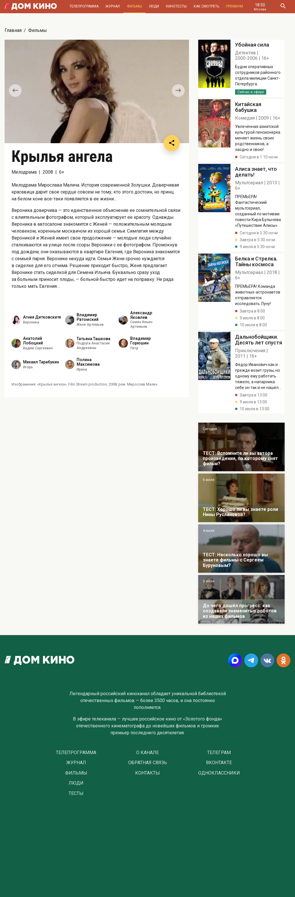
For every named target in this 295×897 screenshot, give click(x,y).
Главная (13, 30)
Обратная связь (147, 762)
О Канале (147, 752)
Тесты (76, 793)
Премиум (234, 6)
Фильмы (134, 6)
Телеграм (219, 752)
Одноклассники (219, 773)
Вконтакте (219, 762)
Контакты (147, 773)
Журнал (112, 6)
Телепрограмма (84, 6)
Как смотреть (206, 6)
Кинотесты (176, 6)
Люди (154, 6)
